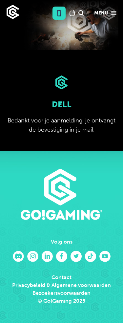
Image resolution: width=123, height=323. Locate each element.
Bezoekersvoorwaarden (61, 293)
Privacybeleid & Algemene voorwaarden (61, 285)
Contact (61, 277)
